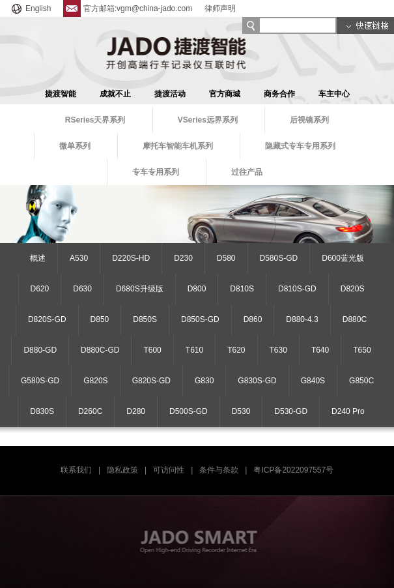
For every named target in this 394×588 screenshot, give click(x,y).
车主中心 (334, 93)
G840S (313, 380)
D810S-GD (297, 288)
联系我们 (76, 470)
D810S (242, 288)
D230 (183, 258)
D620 (40, 288)
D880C (355, 319)
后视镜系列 (309, 120)
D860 (253, 319)
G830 (204, 380)
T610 (194, 350)
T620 (236, 350)
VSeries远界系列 (208, 120)
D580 (226, 258)
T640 (320, 350)
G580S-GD (40, 380)
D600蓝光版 (343, 258)
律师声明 (220, 8)
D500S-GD (188, 411)
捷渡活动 (170, 93)
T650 (362, 350)
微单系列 (75, 146)
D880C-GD (100, 350)
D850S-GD (200, 319)
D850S (145, 319)
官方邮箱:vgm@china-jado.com (128, 8)
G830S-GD (257, 380)
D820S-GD (47, 319)
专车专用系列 (155, 172)
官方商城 (224, 93)
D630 (82, 288)
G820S (95, 380)
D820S (353, 288)
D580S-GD (279, 258)
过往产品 (246, 172)
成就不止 (115, 93)
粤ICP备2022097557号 (293, 470)
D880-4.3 (302, 319)
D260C (90, 411)
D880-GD (40, 350)
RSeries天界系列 (95, 120)
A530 (79, 258)
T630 (278, 350)
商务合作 (279, 93)
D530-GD (290, 411)
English (30, 8)
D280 (135, 411)
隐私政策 (122, 470)
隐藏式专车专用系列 (300, 146)
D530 (241, 411)
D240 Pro (348, 411)
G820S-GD (151, 380)
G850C (361, 380)
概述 (38, 258)
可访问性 (168, 470)
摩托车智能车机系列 (178, 146)
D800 (197, 288)
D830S (42, 411)
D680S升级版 (139, 288)
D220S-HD (131, 258)
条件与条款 (218, 470)
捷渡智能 (60, 93)
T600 (152, 350)
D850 (100, 319)
